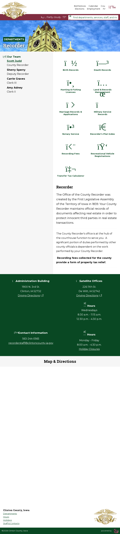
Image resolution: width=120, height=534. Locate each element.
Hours (6, 517)
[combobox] (93, 17)
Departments (14, 39)
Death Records (102, 64)
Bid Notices (80, 6)
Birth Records (71, 64)
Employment (93, 8)
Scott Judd (14, 60)
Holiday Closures (89, 349)
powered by (109, 530)
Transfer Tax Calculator (70, 170)
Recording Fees (71, 148)
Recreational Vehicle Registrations (102, 149)
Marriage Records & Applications (70, 108)
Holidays (7, 520)
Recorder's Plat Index (102, 128)
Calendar (93, 6)
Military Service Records (102, 108)
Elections (79, 8)
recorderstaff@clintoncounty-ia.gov (30, 343)
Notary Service (70, 128)
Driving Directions (31, 295)
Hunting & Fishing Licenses (71, 85)
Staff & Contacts (11, 523)
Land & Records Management (103, 85)
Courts (104, 6)
